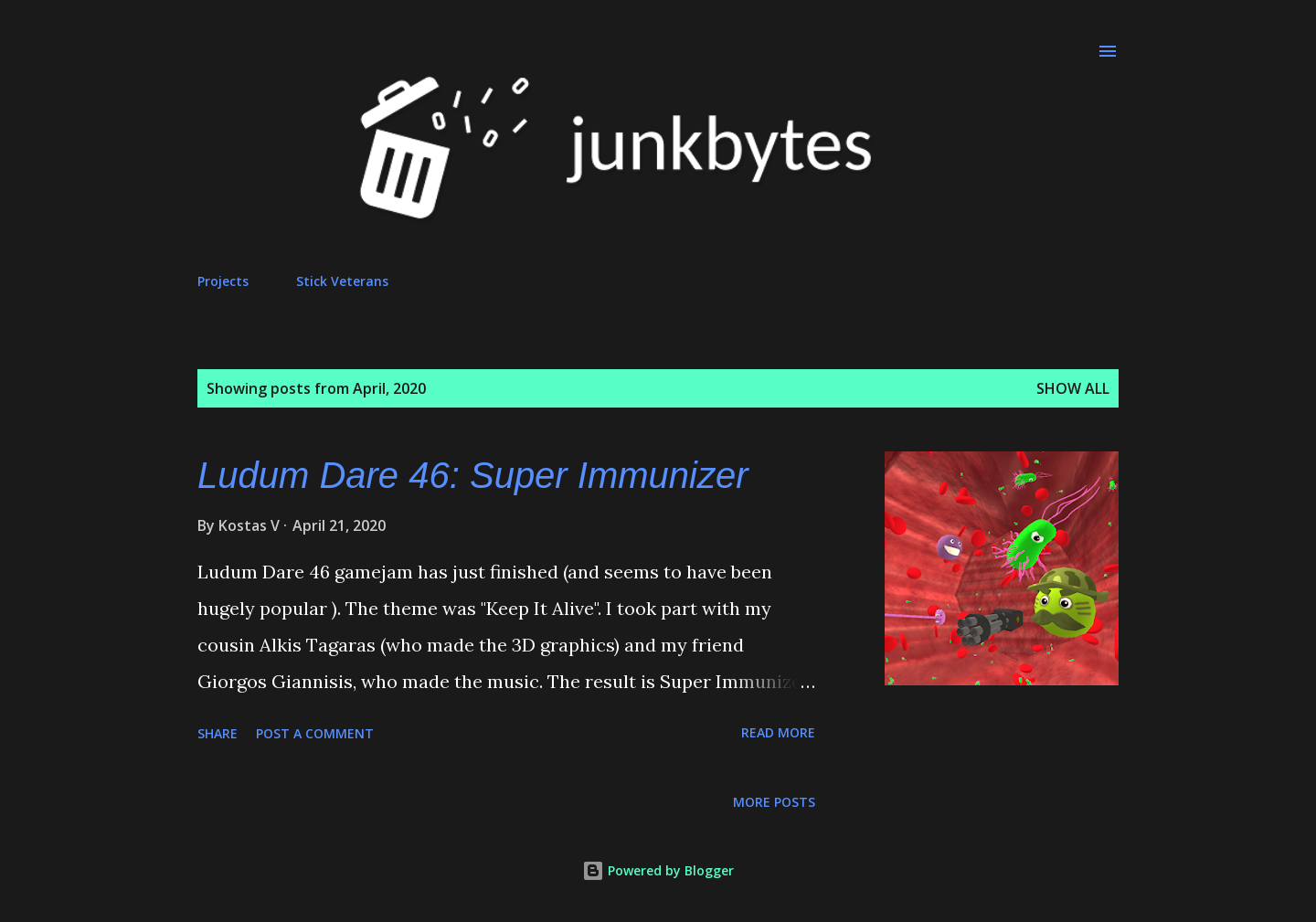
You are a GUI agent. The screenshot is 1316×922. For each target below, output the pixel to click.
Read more (778, 732)
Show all (1072, 388)
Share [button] (217, 733)
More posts (774, 802)
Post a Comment (315, 733)
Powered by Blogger (658, 870)
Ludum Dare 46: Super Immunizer (472, 475)
